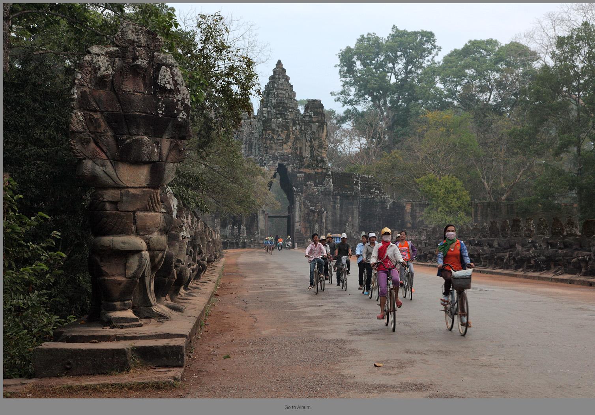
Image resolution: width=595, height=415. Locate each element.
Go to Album (297, 407)
